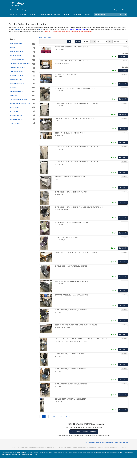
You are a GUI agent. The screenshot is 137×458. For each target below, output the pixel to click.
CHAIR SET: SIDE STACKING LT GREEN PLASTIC (71, 222)
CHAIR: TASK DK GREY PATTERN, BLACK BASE (71, 266)
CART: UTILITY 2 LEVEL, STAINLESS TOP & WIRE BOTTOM (74, 118)
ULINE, (57, 121)
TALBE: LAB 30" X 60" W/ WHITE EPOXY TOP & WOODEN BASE (76, 252)
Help (86, 442)
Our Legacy (32, 14)
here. (41, 29)
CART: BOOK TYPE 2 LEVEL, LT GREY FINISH (70, 177)
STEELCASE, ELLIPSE (62, 327)
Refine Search (47, 37)
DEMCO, (58, 179)
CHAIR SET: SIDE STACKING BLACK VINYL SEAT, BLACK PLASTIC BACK (79, 207)
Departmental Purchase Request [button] (84, 432)
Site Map (125, 442)
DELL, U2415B (59, 77)
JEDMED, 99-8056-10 (62, 63)
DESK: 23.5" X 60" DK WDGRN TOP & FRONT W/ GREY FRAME (76, 325)
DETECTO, (58, 401)
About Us (23, 14)
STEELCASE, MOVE (61, 209)
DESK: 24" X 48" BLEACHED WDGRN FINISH (70, 133)
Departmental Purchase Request (49, 14)
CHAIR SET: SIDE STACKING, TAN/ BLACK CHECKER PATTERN (76, 88)
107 (61, 416)
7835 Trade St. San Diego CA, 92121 (76, 29)
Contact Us (13, 14)
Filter (93, 41)
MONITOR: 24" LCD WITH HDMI (65, 74)
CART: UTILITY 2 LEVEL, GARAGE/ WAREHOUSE (71, 295)
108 (66, 416)
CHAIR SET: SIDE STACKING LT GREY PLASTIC (71, 192)
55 (54, 416)
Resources (65, 14)
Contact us (17, 29)
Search (120, 14)
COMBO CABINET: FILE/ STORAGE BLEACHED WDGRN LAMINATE (77, 103)
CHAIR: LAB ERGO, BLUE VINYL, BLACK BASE (70, 354)
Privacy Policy (118, 442)
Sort (110, 41)
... (50, 416)
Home (12, 10)
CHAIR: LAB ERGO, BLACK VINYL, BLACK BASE (71, 310)
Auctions (87, 14)
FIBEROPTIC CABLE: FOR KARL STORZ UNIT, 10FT (72, 60)
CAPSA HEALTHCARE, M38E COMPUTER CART (71, 341)
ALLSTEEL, (58, 312)
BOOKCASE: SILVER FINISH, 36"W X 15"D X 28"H (71, 281)
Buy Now (122, 84)
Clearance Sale (77, 14)
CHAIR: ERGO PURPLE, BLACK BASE (67, 237)
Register (117, 10)
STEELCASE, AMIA (61, 240)
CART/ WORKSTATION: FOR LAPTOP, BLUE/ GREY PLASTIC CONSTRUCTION (81, 338)
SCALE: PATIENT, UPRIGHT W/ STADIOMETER (70, 399)
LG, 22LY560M (59, 49)
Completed (85, 41)
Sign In (124, 10)
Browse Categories (23, 10)
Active (78, 41)
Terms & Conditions (107, 442)
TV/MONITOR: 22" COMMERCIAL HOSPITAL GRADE (72, 47)
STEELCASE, (59, 90)
